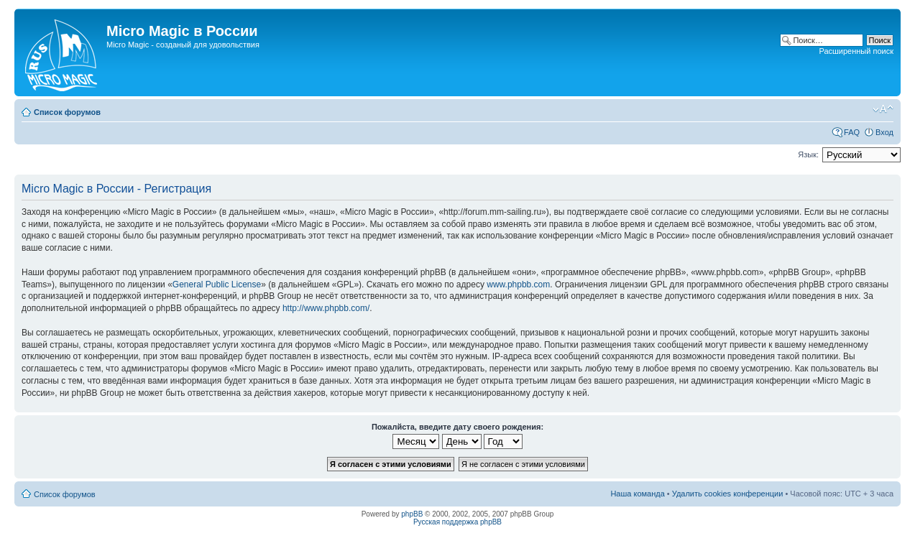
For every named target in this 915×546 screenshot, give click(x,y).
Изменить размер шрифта (883, 109)
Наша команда (637, 493)
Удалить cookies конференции (727, 493)
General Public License (217, 284)
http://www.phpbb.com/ (325, 308)
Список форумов (67, 112)
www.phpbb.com (518, 284)
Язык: (808, 154)
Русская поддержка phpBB (457, 522)
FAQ (852, 132)
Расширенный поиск (856, 51)
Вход (884, 132)
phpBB (412, 514)
